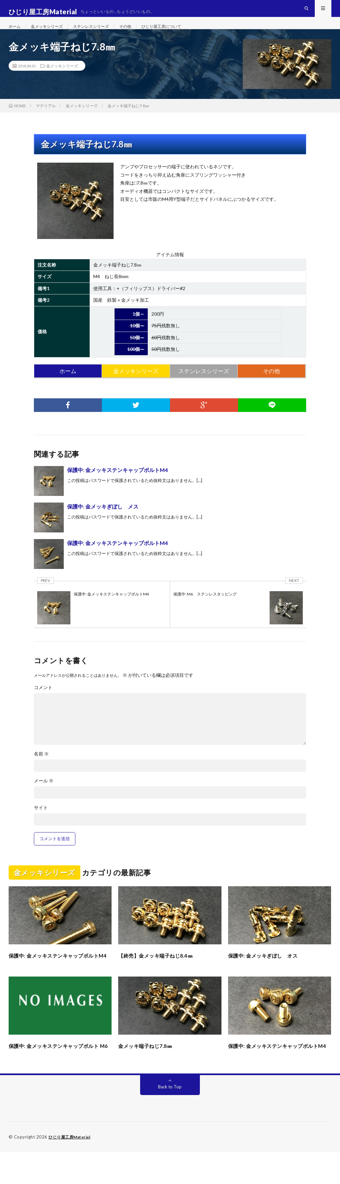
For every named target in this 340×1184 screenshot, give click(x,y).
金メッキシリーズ (51, 33)
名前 (41, 768)
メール (43, 795)
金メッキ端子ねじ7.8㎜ (150, 1068)
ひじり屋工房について (180, 33)
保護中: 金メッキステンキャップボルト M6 (59, 1073)
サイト (41, 822)
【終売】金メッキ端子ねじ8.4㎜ (162, 969)
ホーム (16, 33)
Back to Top (169, 1119)
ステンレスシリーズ (101, 33)
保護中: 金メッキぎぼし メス (102, 520)
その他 (139, 33)
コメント (43, 701)
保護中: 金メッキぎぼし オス (269, 969)
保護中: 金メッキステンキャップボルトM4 (117, 484)
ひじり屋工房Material (71, 1169)
